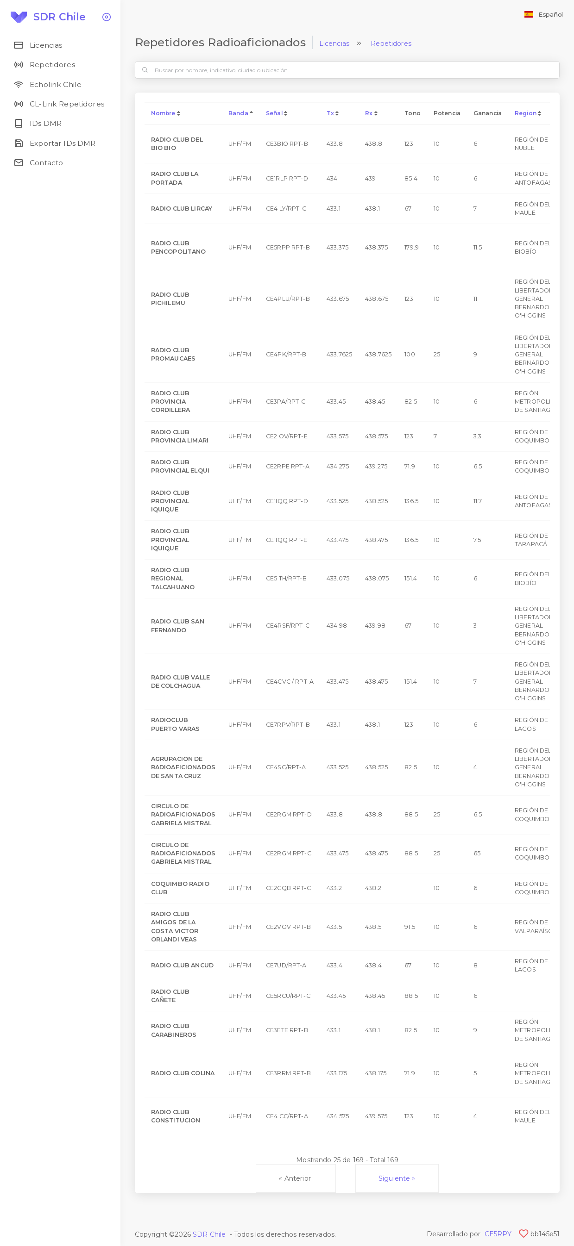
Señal (274, 113)
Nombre (163, 113)
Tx (330, 113)
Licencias (334, 43)
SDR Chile (209, 1234)
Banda (238, 113)
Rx (368, 113)
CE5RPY (498, 1234)
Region (525, 113)
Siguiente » (397, 1178)
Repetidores (391, 43)
